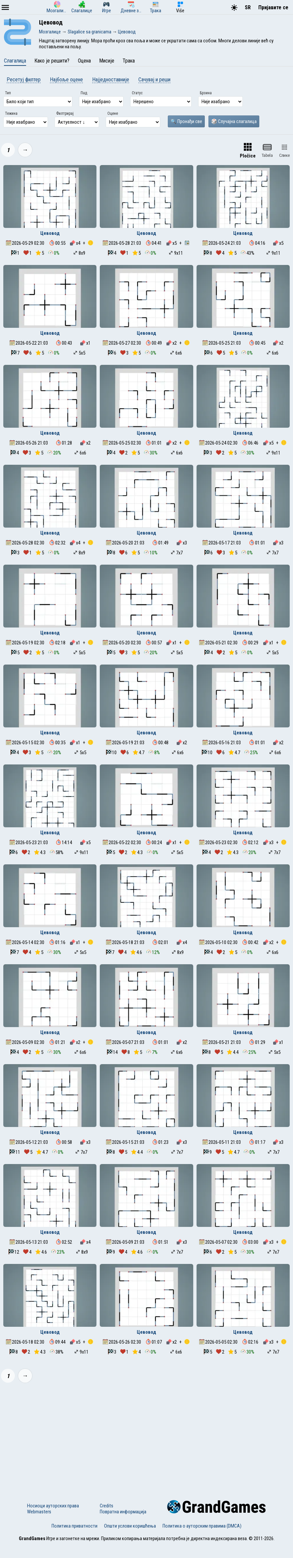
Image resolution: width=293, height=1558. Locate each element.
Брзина (206, 93)
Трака (129, 61)
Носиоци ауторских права (53, 1506)
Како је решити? (51, 61)
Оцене (112, 113)
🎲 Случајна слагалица (234, 121)
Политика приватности (74, 1526)
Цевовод (50, 233)
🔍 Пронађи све (186, 121)
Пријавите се (273, 7)
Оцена (84, 61)
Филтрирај (65, 113)
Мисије (106, 61)
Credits (106, 1506)
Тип (8, 93)
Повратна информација (123, 1512)
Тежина (11, 113)
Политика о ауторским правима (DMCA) (202, 1526)
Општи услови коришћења (130, 1526)
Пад (84, 93)
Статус (137, 93)
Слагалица (15, 61)
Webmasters (39, 1512)
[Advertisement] (146, 1437)
